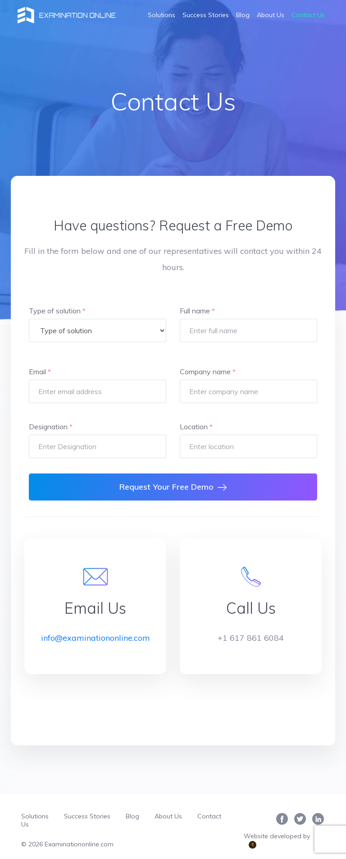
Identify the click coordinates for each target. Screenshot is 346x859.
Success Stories (205, 15)
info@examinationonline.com (95, 638)
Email (40, 371)
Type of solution (57, 310)
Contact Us (308, 15)
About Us (270, 15)
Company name (208, 371)
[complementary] (318, 831)
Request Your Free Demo (173, 487)
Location (196, 426)
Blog (243, 15)
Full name (197, 310)
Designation (51, 426)
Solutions (161, 15)
